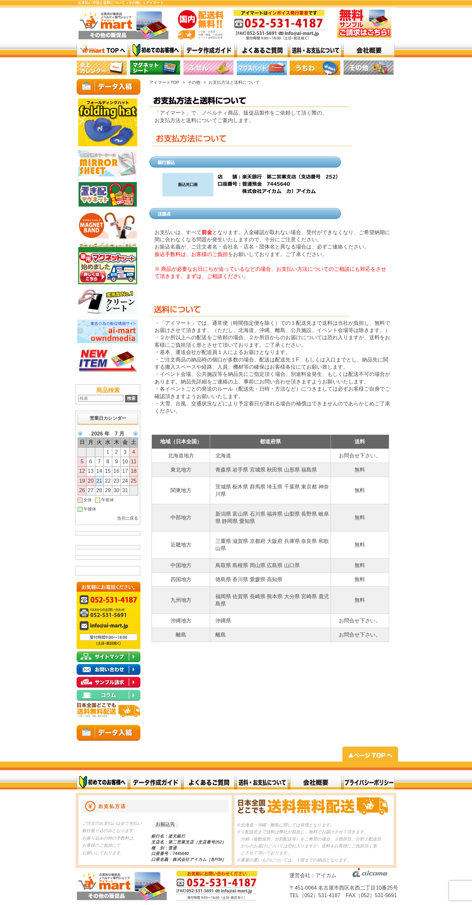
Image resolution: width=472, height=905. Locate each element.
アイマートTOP (164, 82)
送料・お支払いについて (315, 50)
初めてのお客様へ (102, 782)
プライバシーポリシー (369, 782)
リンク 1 (315, 68)
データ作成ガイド (209, 50)
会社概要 (315, 782)
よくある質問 (262, 50)
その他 (194, 82)
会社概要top (369, 50)
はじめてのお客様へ (155, 50)
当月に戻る (127, 518)
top (102, 68)
